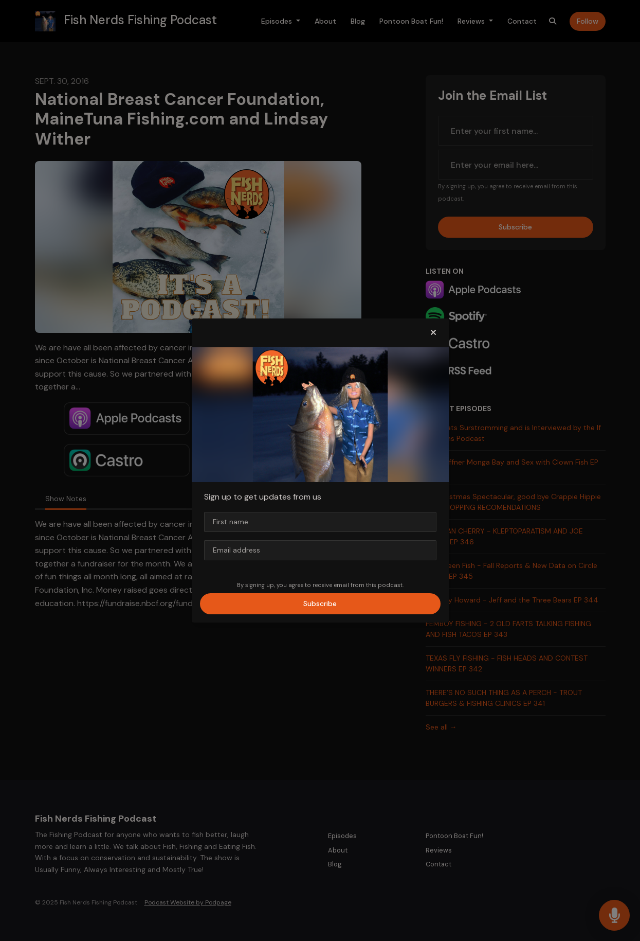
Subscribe (320, 603)
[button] (433, 333)
